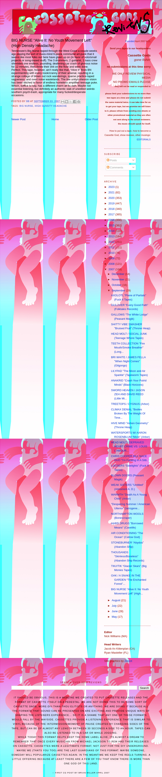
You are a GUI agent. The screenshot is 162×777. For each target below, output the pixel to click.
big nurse (26, 106)
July (114, 605)
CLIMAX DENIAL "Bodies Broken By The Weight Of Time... (128, 413)
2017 (111, 214)
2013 (111, 236)
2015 (111, 225)
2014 (111, 230)
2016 (111, 219)
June (115, 611)
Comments (115, 167)
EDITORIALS (144, 139)
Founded (130, 41)
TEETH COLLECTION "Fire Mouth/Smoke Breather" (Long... (128, 347)
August (116, 600)
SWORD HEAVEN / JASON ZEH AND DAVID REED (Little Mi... (128, 394)
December (118, 274)
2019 (111, 203)
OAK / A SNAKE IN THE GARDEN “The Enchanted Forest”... (128, 579)
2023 (111, 186)
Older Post (91, 119)
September (119, 290)
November (118, 279)
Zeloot (128, 660)
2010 (111, 252)
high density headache (51, 106)
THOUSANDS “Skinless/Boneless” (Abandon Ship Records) (127, 556)
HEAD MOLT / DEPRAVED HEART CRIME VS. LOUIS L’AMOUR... (129, 446)
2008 (111, 263)
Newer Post (18, 119)
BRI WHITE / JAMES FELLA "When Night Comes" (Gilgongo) (128, 361)
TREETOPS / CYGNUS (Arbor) (130, 404)
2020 (111, 197)
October (117, 285)
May (115, 616)
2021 (111, 192)
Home (55, 119)
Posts (112, 160)
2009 (111, 258)
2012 (111, 241)
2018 (111, 208)
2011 (111, 247)
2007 (111, 269)
